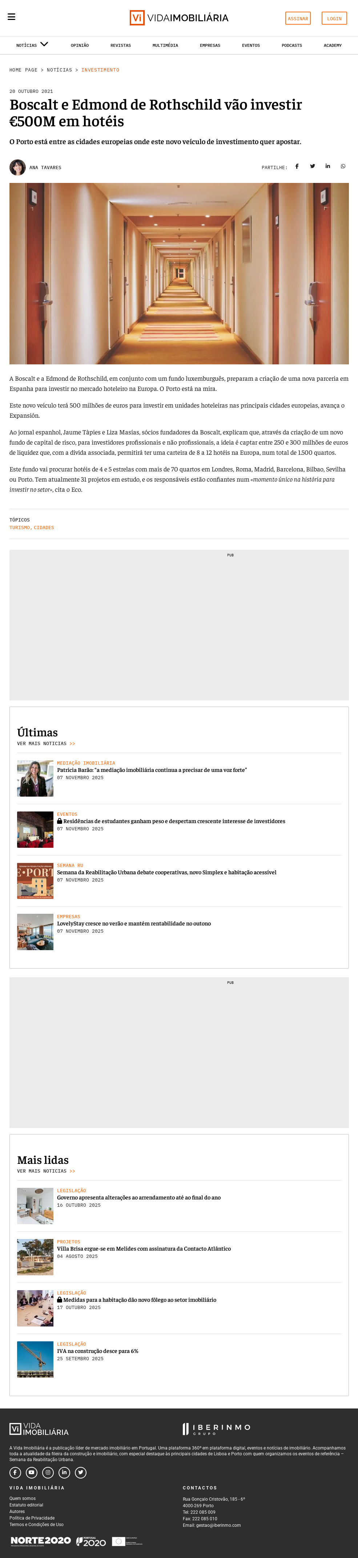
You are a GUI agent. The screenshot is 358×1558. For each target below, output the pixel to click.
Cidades (44, 527)
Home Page (23, 70)
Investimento (100, 70)
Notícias (59, 70)
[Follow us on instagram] (48, 1473)
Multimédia (165, 45)
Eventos (251, 45)
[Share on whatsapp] (343, 167)
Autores (17, 1511)
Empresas (210, 45)
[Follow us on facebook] (15, 1473)
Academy (333, 45)
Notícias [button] (32, 46)
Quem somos (22, 1498)
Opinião (80, 45)
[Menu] (11, 17)
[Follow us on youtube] (31, 1473)
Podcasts (292, 45)
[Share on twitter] (312, 167)
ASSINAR (298, 19)
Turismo (19, 527)
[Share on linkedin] (328, 167)
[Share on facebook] (297, 167)
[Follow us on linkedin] (64, 1473)
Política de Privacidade (32, 1518)
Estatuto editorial (26, 1505)
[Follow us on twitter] (81, 1473)
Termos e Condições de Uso (36, 1524)
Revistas (120, 45)
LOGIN (334, 19)
